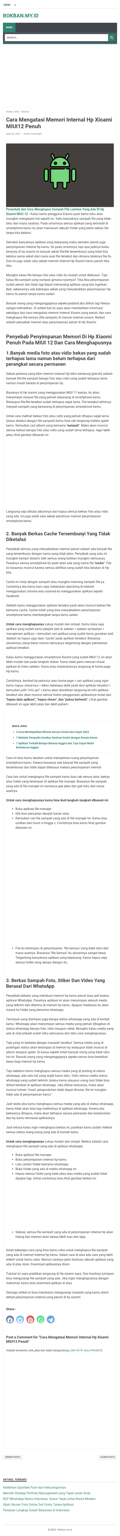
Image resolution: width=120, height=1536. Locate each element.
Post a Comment (33, 134)
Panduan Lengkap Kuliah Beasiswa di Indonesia (36, 1510)
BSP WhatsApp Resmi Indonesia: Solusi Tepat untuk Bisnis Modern (49, 1499)
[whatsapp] (40, 1319)
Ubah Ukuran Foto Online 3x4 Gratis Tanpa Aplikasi (38, 1504)
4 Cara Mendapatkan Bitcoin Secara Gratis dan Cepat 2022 (52, 732)
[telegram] (51, 1319)
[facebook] (10, 1319)
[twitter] (20, 1319)
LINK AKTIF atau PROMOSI (85, 1350)
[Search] (56, 37)
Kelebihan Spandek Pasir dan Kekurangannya (34, 1487)
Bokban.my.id (21, 16)
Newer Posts (12, 1457)
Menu (9, 27)
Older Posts (107, 1457)
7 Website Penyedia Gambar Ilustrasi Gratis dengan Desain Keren (56, 737)
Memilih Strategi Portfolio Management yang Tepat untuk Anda (46, 1493)
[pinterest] (30, 1319)
